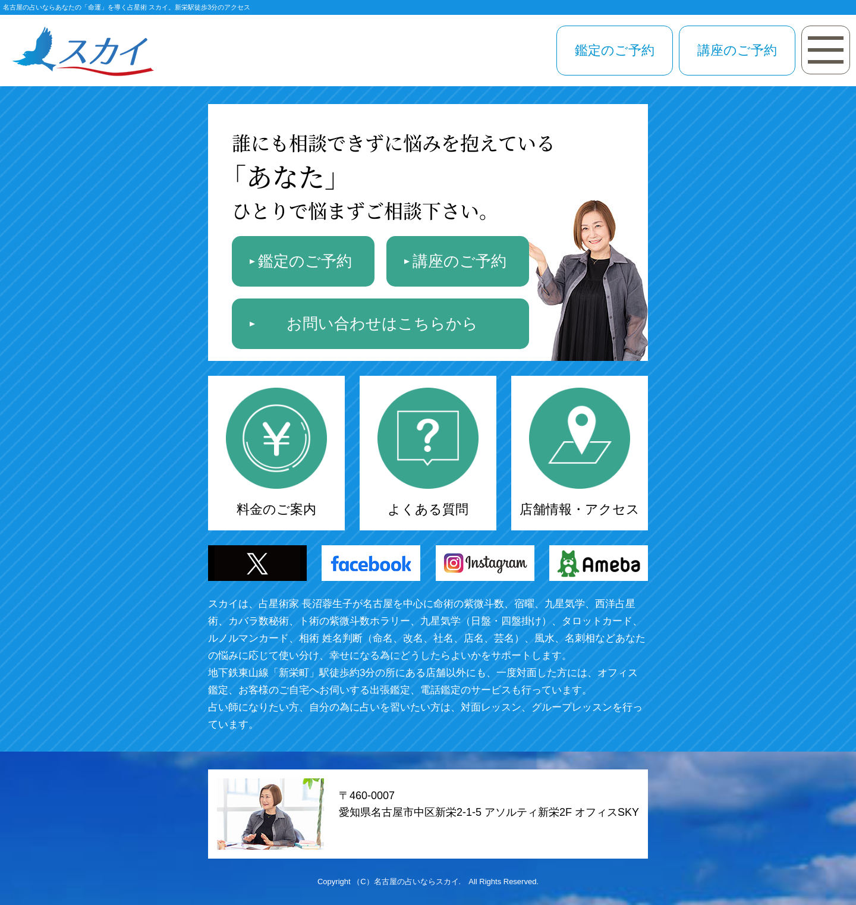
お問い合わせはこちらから (382, 323)
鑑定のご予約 (614, 50)
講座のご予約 (737, 50)
